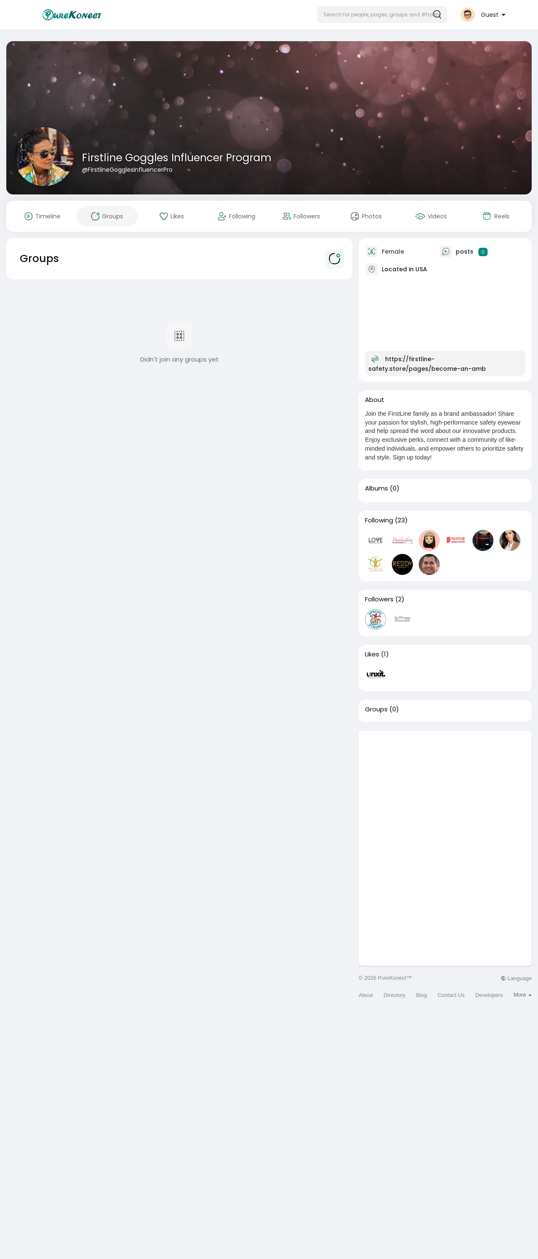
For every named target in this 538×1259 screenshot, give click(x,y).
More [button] (523, 994)
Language (516, 978)
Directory (394, 995)
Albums (376, 488)
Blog (421, 995)
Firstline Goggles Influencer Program (176, 157)
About (366, 995)
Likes (372, 654)
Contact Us (451, 995)
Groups (376, 709)
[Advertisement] (445, 789)
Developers (489, 995)
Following (379, 520)
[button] (382, 14)
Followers (379, 599)
